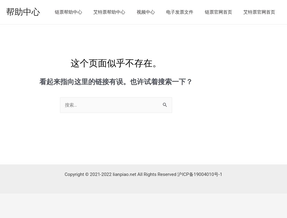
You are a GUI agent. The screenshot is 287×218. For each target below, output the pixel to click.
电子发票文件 (185, 12)
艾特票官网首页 (260, 12)
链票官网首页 (221, 12)
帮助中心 (23, 12)
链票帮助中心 (81, 12)
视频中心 (154, 12)
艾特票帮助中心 (119, 12)
